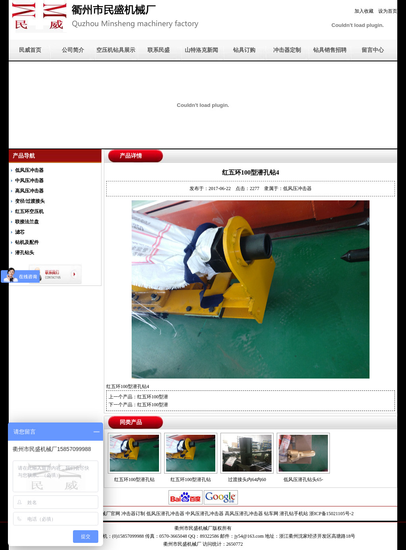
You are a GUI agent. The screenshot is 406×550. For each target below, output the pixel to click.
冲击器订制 (133, 513)
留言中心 (373, 50)
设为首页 (387, 11)
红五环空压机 (29, 211)
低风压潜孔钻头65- (303, 479)
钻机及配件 (27, 242)
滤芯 (20, 232)
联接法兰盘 (27, 222)
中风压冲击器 (29, 180)
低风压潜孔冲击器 (165, 513)
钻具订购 (244, 50)
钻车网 (271, 513)
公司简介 (73, 50)
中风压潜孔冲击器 (205, 513)
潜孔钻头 (24, 252)
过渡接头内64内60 (247, 479)
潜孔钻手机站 (294, 513)
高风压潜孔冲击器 (244, 513)
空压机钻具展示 (115, 50)
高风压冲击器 (29, 191)
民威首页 (30, 50)
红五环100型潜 (152, 397)
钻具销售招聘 (330, 50)
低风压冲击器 (29, 170)
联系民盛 (158, 50)
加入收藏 (363, 11)
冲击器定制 (287, 50)
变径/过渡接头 (30, 201)
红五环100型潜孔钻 (134, 479)
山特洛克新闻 (201, 50)
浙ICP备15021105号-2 (331, 513)
